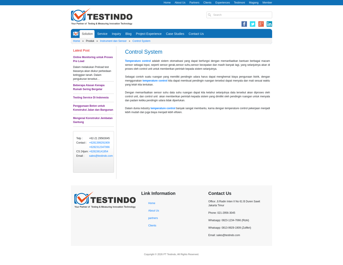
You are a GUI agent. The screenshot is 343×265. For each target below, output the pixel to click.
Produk (90, 41)
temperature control (154, 80)
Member (267, 2)
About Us (180, 2)
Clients (207, 2)
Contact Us (196, 34)
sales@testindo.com (101, 155)
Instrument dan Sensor (113, 41)
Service (102, 34)
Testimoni (239, 2)
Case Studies (175, 34)
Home (167, 2)
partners (153, 218)
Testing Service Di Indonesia (91, 97)
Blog (128, 34)
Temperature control (138, 60)
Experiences (222, 2)
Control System (141, 41)
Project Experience (149, 34)
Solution (87, 34)
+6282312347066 (99, 147)
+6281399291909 (99, 142)
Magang (253, 2)
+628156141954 (98, 151)
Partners (194, 2)
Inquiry (116, 34)
